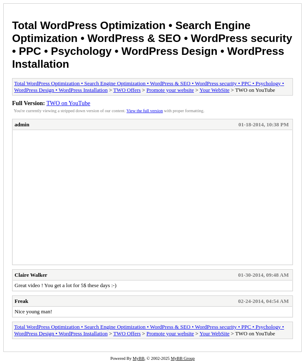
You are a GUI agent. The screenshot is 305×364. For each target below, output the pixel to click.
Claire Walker (31, 275)
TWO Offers (127, 90)
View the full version (144, 110)
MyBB (138, 358)
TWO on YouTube (68, 103)
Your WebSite (214, 90)
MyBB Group (182, 358)
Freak (21, 301)
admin (22, 124)
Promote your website (170, 90)
